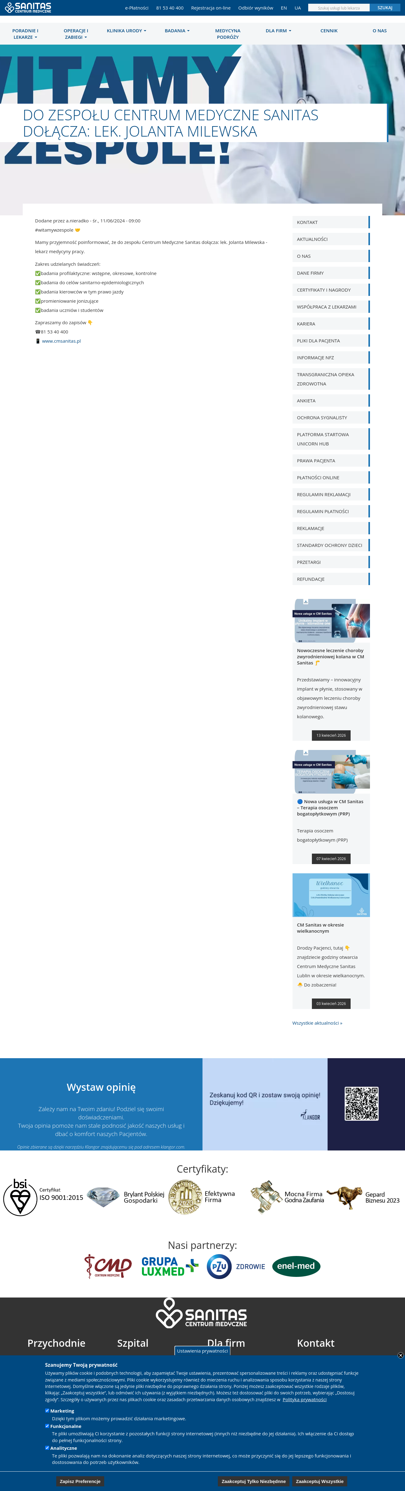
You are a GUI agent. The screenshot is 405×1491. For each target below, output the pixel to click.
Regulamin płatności (323, 511)
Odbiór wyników (255, 8)
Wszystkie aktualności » (318, 1023)
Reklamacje (310, 528)
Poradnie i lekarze (25, 33)
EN (284, 8)
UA (298, 8)
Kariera (306, 324)
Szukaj (385, 7)
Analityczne (63, 1448)
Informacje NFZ (315, 357)
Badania (177, 30)
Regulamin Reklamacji (324, 494)
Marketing (62, 1411)
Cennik (329, 30)
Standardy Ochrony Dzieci (329, 545)
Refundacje (311, 579)
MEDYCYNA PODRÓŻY (227, 33)
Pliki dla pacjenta (318, 340)
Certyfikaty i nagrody (324, 290)
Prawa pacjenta (316, 460)
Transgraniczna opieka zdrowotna (325, 379)
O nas (380, 30)
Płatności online (318, 477)
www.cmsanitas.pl (61, 341)
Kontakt (307, 222)
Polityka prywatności (305, 1399)
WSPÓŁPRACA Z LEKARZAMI (327, 307)
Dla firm (278, 30)
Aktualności (312, 239)
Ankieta (306, 400)
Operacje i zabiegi (76, 33)
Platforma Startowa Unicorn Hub (323, 439)
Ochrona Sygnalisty (322, 417)
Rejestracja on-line (210, 8)
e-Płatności (136, 8)
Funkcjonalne (65, 1426)
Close (400, 1355)
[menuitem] (25, 34)
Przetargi (309, 562)
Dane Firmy (310, 273)
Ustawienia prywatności (202, 1350)
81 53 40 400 (169, 8)
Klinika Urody (126, 30)
